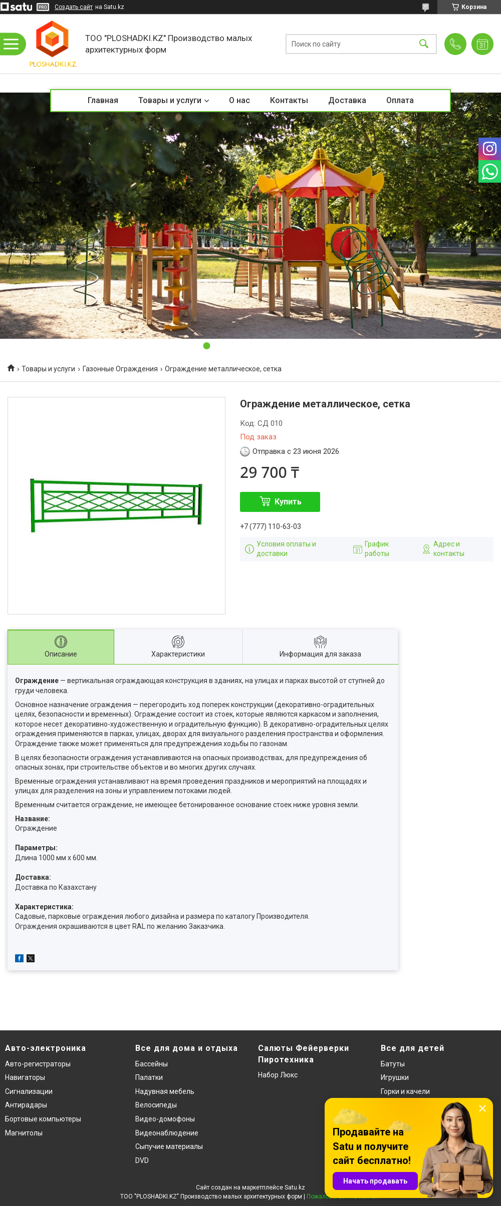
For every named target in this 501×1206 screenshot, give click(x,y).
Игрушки (395, 1077)
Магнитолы (24, 1133)
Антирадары (26, 1105)
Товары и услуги (169, 100)
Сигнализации (29, 1091)
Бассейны (151, 1064)
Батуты (393, 1064)
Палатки (149, 1077)
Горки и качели (405, 1091)
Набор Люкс (278, 1075)
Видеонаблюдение (166, 1133)
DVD (142, 1160)
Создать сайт (74, 7)
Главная (103, 100)
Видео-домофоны (165, 1119)
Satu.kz (295, 1187)
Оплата (400, 100)
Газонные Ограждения (120, 369)
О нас (239, 100)
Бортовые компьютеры (43, 1119)
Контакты (289, 100)
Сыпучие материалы (169, 1146)
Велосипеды (156, 1105)
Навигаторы (25, 1077)
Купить (288, 501)
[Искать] (424, 44)
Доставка (347, 100)
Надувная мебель (164, 1091)
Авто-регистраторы (38, 1064)
